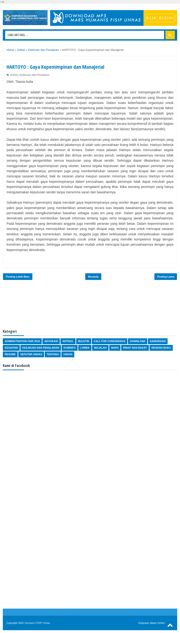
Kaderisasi (158, 341)
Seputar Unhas (31, 354)
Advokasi (51, 341)
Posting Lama (165, 276)
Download (137, 341)
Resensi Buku (161, 347)
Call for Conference (109, 341)
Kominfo (70, 347)
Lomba (85, 347)
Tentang (53, 354)
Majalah (100, 347)
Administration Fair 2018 (22, 341)
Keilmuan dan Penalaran (34, 74)
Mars (115, 347)
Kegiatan (11, 347)
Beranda (93, 276)
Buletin (83, 341)
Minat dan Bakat (135, 347)
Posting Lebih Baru (18, 276)
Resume (10, 354)
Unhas (67, 354)
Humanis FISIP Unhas (37, 623)
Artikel (14, 74)
